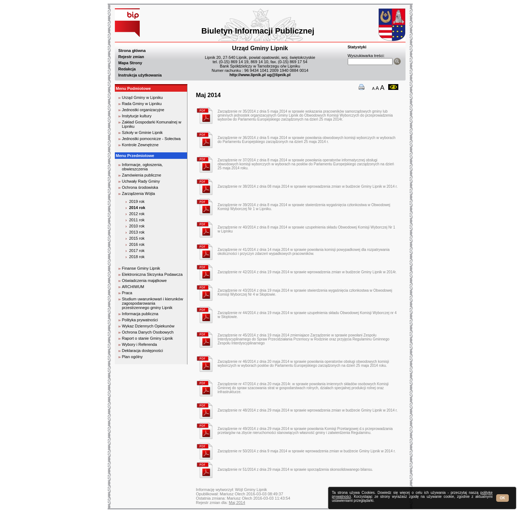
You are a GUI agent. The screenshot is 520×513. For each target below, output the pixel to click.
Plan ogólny (132, 357)
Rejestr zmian (131, 57)
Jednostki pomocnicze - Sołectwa (151, 138)
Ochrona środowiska (140, 187)
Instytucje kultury (137, 116)
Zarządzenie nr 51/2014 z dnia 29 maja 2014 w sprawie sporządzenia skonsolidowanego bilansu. (295, 469)
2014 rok (137, 207)
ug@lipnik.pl (279, 75)
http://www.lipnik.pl (247, 75)
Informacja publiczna (140, 314)
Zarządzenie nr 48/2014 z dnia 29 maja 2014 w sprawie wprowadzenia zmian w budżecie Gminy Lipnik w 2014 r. (308, 410)
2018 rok (137, 257)
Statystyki (357, 47)
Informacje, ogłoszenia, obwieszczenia (142, 166)
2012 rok (137, 214)
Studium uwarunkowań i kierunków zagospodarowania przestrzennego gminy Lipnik (152, 303)
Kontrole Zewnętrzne (140, 145)
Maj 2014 (237, 502)
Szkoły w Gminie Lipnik (142, 132)
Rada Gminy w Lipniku (142, 103)
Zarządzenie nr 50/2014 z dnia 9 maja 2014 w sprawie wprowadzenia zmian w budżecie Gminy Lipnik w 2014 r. (307, 451)
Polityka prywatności (140, 320)
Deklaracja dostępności (142, 350)
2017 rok (137, 250)
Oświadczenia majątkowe (144, 280)
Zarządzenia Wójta (138, 193)
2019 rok (137, 201)
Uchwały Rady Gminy (141, 181)
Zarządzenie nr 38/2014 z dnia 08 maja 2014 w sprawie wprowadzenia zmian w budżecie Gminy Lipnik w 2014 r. (308, 186)
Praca (127, 293)
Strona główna (132, 50)
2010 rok (137, 226)
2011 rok (137, 220)
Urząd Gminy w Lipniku (142, 97)
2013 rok (137, 232)
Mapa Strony (130, 63)
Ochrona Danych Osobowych (148, 332)
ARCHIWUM (133, 286)
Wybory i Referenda (139, 344)
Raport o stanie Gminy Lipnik (147, 338)
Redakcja (127, 69)
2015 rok (137, 238)
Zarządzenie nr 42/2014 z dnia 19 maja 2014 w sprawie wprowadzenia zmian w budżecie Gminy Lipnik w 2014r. (307, 272)
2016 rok (137, 244)
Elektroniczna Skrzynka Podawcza (152, 274)
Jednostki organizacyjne (143, 110)
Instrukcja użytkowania (140, 75)
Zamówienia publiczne (141, 175)
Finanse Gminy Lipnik (141, 268)
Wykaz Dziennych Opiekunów (148, 326)
